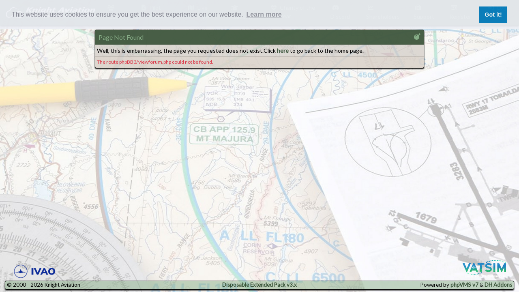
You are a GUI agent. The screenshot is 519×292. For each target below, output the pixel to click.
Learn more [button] (263, 14)
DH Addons (498, 284)
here (283, 50)
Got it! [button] (493, 14)
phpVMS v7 (464, 284)
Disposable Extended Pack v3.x (259, 284)
